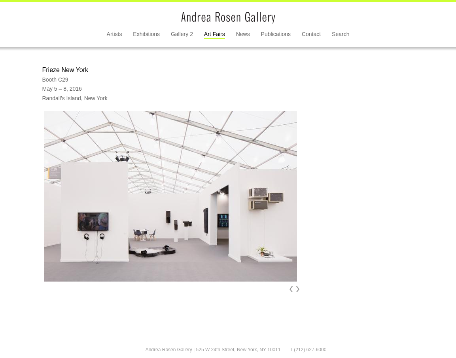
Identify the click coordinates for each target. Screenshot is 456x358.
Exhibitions (146, 34)
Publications (276, 34)
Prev (291, 289)
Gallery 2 (182, 34)
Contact (311, 34)
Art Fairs (214, 34)
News (243, 34)
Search (340, 34)
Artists (114, 34)
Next (297, 289)
